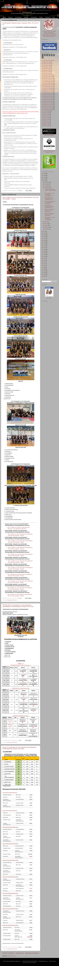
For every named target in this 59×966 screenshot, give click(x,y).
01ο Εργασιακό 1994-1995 (47, 60)
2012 (44, 247)
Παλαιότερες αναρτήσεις (32, 953)
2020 (44, 233)
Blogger (34, 962)
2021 (44, 231)
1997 (44, 270)
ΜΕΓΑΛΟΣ (10, 719)
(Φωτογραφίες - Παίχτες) (18, 582)
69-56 (31, 856)
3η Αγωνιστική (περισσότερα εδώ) (10, 827)
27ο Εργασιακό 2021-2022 (11, 600)
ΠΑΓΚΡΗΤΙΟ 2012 (45, 112)
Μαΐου (45, 221)
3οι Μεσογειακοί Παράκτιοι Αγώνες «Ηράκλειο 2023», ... (50, 190)
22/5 (10, 722)
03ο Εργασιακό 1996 (46, 63)
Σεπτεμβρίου (47, 187)
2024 (44, 177)
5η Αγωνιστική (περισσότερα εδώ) (10, 860)
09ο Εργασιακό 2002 (46, 73)
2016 (44, 240)
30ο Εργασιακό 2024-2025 (47, 107)
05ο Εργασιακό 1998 (46, 66)
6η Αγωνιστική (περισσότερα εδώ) (10, 876)
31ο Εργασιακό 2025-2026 (47, 109)
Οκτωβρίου (46, 185)
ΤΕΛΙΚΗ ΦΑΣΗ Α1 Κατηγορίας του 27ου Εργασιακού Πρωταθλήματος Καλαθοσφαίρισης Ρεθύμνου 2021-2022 (17, 605)
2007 (44, 256)
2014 (44, 243)
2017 (44, 238)
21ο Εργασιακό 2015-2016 (47, 93)
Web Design (49, 297)
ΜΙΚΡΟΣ (10, 724)
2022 (44, 180)
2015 (44, 242)
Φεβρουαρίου (47, 227)
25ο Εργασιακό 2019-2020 (47, 99)
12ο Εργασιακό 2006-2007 (47, 78)
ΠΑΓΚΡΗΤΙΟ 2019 (45, 124)
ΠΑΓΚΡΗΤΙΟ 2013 (45, 114)
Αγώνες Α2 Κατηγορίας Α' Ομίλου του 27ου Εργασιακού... (49, 210)
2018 (44, 236)
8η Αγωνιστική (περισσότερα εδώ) (10, 908)
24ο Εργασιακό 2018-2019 (47, 97)
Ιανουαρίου (46, 229)
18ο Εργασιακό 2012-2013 (47, 88)
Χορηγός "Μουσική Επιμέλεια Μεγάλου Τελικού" (49, 151)
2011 (44, 249)
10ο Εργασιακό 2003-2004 (47, 75)
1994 (44, 276)
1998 (44, 269)
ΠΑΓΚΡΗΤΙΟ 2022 (45, 125)
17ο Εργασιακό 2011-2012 (47, 86)
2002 (44, 261)
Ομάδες (41, 17)
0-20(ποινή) (29, 937)
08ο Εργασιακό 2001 (46, 71)
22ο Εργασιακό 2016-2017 (47, 94)
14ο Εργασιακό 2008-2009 (47, 81)
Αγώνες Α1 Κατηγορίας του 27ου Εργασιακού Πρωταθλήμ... (49, 202)
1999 (44, 267)
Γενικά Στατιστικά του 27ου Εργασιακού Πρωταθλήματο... (49, 218)
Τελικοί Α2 (26, 17)
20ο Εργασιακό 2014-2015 (47, 91)
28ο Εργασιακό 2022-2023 (47, 104)
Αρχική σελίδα (20, 953)
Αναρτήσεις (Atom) (12, 955)
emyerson (27, 962)
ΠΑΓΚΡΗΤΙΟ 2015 (45, 117)
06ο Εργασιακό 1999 (46, 68)
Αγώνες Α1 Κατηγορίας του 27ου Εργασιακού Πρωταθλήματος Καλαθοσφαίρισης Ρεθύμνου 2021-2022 (19, 748)
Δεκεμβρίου (46, 182)
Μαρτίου (46, 225)
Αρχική (4, 17)
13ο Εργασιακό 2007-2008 (47, 79)
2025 (44, 175)
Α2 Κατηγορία (34, 17)
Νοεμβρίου (46, 184)
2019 (44, 234)
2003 (44, 260)
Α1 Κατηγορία (18, 17)
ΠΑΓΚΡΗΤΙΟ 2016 (45, 119)
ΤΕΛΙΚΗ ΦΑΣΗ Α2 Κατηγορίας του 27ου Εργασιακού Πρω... (49, 206)
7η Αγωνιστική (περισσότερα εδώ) (10, 893)
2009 (44, 252)
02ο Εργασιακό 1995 (46, 61)
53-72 (31, 888)
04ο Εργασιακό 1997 (46, 65)
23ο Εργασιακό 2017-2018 (47, 96)
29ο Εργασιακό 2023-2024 (47, 106)
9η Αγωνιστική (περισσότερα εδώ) (10, 925)
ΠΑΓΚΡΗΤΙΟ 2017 (45, 120)
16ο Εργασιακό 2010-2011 (47, 84)
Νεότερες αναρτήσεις (8, 953)
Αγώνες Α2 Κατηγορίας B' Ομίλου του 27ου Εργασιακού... (49, 214)
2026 (44, 173)
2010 (44, 251)
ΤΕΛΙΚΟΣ (10, 721)
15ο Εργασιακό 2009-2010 (47, 83)
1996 (44, 272)
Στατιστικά (47, 17)
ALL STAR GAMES (46, 111)
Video (53, 17)
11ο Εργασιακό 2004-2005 (47, 76)
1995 (44, 274)
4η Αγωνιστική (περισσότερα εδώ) (10, 843)
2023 (44, 178)
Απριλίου (46, 223)
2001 (44, 263)
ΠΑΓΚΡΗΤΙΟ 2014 (45, 116)
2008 (44, 254)
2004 (44, 258)
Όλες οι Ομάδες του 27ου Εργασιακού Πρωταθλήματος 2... (49, 194)
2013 (44, 245)
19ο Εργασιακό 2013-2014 (47, 89)
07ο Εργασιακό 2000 (46, 70)
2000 (44, 265)
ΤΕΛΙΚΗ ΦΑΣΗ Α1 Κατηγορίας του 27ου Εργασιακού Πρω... (49, 198)
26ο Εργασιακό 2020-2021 (47, 101)
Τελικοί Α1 (10, 17)
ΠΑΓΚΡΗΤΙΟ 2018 (45, 122)
